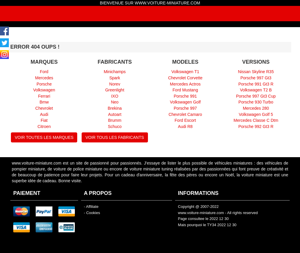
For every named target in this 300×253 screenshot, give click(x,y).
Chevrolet (44, 108)
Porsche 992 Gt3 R (255, 126)
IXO (114, 96)
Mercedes (44, 77)
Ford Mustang (185, 90)
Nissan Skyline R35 (256, 71)
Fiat (44, 120)
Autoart (114, 114)
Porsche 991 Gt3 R (255, 84)
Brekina (115, 108)
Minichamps (115, 71)
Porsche (44, 84)
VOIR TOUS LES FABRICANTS (114, 137)
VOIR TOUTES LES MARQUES (44, 137)
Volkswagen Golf (185, 102)
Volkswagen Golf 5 (256, 114)
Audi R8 (185, 126)
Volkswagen (44, 90)
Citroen (44, 126)
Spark (114, 77)
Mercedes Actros (185, 84)
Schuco (115, 126)
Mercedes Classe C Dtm (255, 120)
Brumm (114, 120)
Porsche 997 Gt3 (255, 77)
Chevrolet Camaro (185, 114)
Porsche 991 (185, 96)
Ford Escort (185, 120)
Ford (44, 71)
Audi (44, 114)
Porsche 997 (185, 108)
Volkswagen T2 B (256, 90)
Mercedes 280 (256, 108)
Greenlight (114, 90)
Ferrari (44, 96)
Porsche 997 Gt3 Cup (256, 96)
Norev (114, 84)
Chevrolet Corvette (185, 77)
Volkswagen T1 (185, 71)
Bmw (44, 102)
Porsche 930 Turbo (255, 102)
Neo (114, 102)
